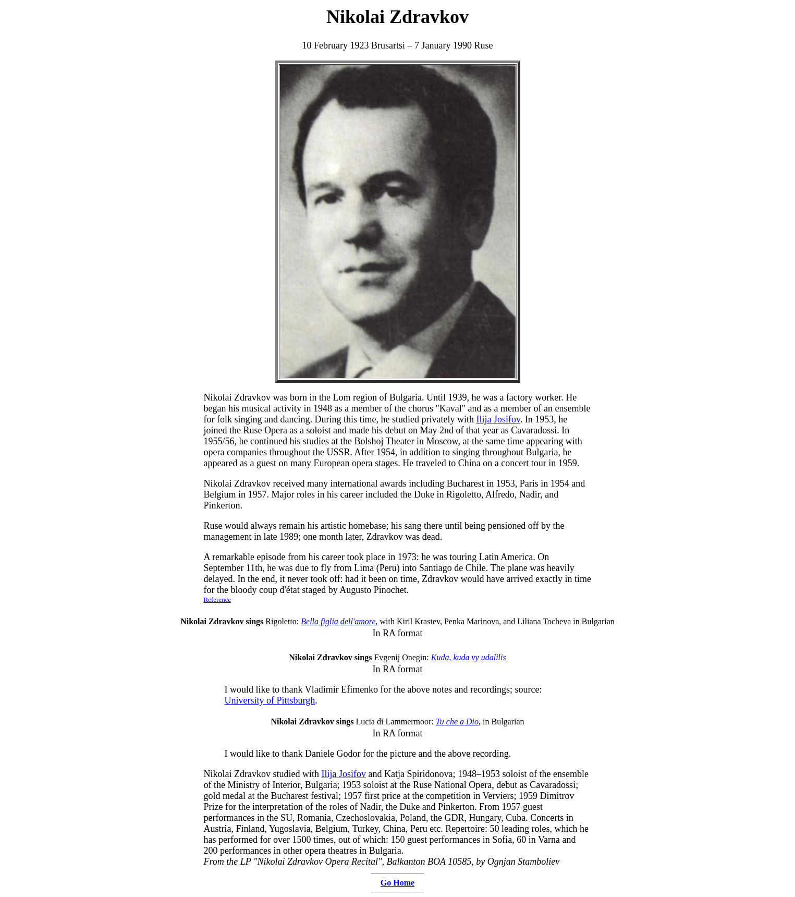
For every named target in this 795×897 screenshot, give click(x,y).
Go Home (397, 882)
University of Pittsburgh (270, 700)
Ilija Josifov (498, 419)
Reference (217, 599)
